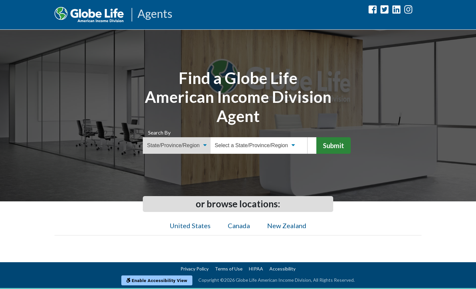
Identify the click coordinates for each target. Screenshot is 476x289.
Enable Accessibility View (156, 280)
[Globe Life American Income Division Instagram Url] (408, 11)
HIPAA (256, 268)
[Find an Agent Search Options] (177, 145)
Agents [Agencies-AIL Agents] (155, 14)
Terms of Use (229, 268)
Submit (333, 145)
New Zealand (286, 225)
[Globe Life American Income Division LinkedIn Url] (396, 11)
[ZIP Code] (303, 145)
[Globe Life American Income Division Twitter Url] (384, 11)
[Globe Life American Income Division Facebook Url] (372, 11)
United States (190, 225)
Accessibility (282, 268)
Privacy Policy (194, 268)
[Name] (312, 145)
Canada (239, 225)
